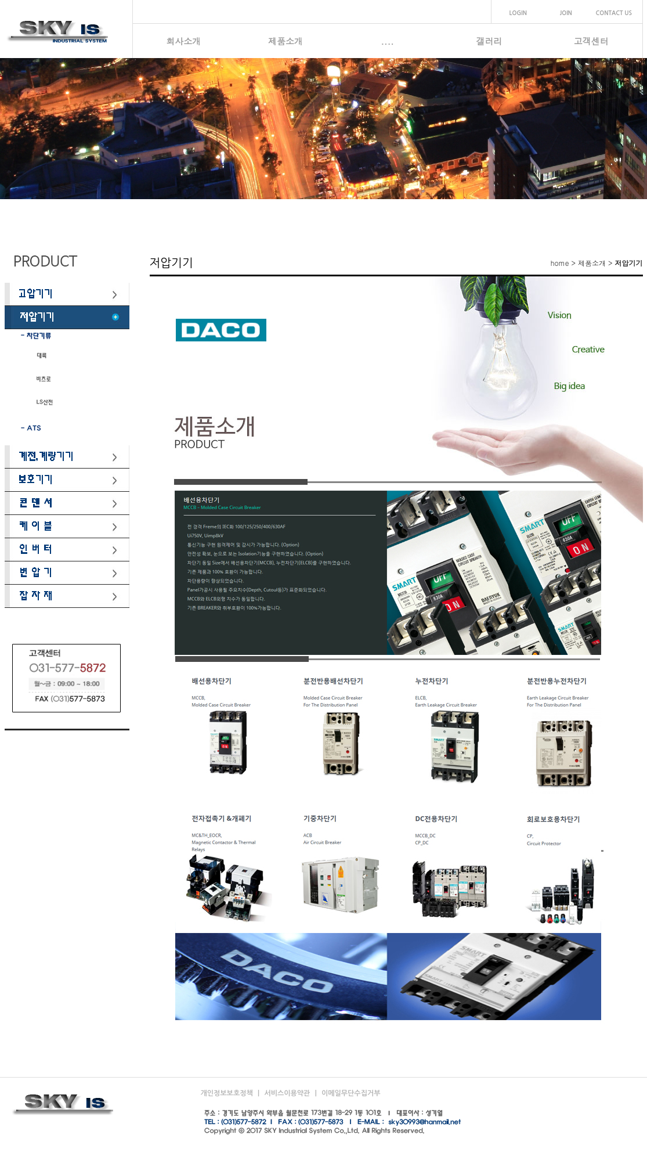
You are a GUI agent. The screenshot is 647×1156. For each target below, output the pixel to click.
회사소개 (183, 41)
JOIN (566, 13)
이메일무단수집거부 (351, 1093)
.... (387, 41)
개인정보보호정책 (228, 1093)
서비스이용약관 (288, 1093)
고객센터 (591, 41)
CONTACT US (614, 13)
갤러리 (489, 41)
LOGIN (518, 13)
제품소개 (285, 41)
